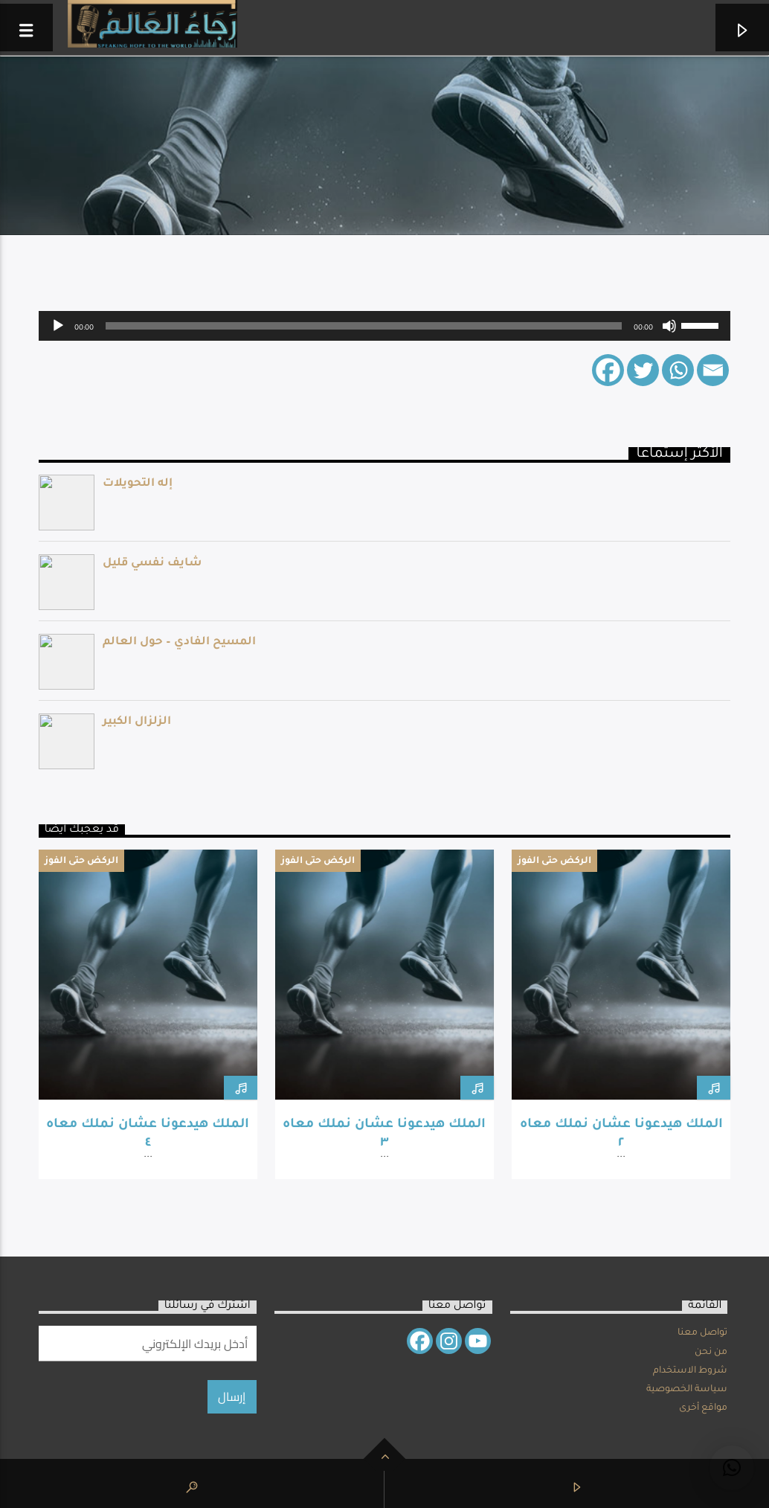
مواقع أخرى (703, 1408)
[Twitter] (643, 370)
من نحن (711, 1352)
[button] (732, 1468)
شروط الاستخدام (690, 1371)
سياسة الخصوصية (686, 1390)
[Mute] (669, 325)
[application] (385, 326)
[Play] (58, 325)
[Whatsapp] (678, 370)
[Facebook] (608, 370)
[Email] (713, 370)
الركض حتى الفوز (81, 861)
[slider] (364, 326)
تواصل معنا (702, 1333)
